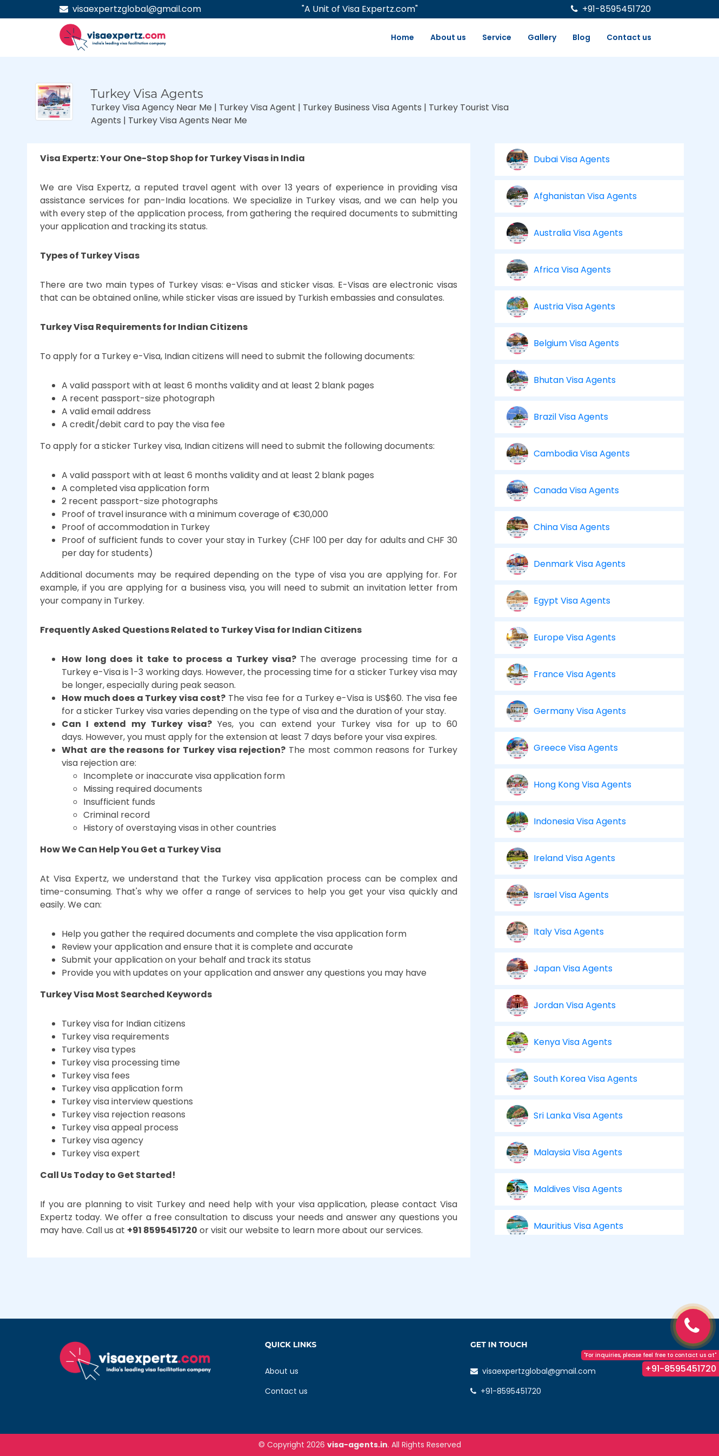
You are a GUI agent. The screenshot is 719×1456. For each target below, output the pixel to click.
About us (448, 37)
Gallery (542, 37)
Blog (581, 37)
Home (402, 37)
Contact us (629, 37)
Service (496, 37)
